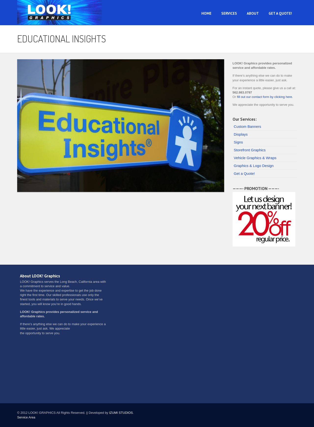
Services (229, 13)
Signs (238, 142)
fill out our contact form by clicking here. (265, 97)
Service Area (26, 417)
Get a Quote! (280, 13)
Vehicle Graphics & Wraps (255, 158)
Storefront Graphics (250, 150)
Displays (241, 134)
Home (206, 13)
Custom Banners (247, 126)
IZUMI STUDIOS (121, 413)
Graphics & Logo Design (254, 166)
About (253, 13)
